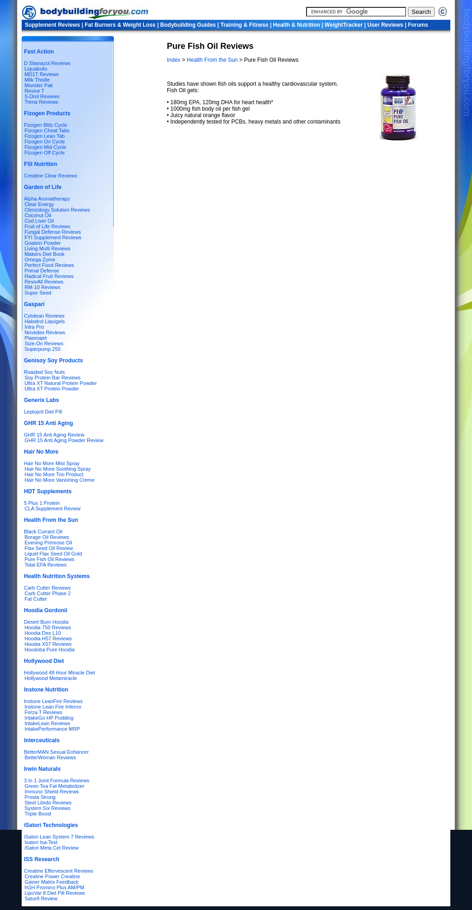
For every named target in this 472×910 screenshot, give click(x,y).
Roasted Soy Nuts (44, 372)
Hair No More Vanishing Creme (59, 480)
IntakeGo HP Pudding (48, 718)
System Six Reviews (47, 808)
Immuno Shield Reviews (51, 791)
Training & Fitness (244, 25)
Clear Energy (39, 204)
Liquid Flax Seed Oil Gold (53, 553)
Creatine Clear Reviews (50, 175)
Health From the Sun (212, 60)
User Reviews (385, 25)
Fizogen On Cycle (44, 141)
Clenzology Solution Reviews (57, 210)
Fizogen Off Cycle (44, 152)
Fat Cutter (35, 599)
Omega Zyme (39, 259)
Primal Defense (41, 270)
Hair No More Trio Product (53, 474)
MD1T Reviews (41, 74)
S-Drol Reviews (41, 96)
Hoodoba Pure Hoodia (49, 649)
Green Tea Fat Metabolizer (54, 786)
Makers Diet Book (44, 254)
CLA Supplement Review (52, 508)
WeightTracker (343, 25)
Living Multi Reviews (47, 248)
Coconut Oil (37, 215)
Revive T (34, 91)
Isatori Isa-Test (41, 842)
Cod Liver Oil (39, 221)
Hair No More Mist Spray (51, 463)
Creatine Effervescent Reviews (58, 871)
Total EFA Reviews (45, 564)
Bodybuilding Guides (188, 25)
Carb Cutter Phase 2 (47, 593)
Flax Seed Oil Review (48, 548)
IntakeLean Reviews (47, 723)
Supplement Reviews (52, 25)
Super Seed (37, 292)
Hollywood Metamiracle (50, 678)
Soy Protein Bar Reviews (52, 377)
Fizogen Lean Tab (44, 136)
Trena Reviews (41, 102)
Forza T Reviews (43, 712)
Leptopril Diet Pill (43, 411)
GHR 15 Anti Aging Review (54, 434)
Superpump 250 (42, 349)
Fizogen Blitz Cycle (45, 125)
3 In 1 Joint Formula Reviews (56, 780)
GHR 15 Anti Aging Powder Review (63, 440)
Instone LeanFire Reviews (53, 701)
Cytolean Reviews (44, 316)
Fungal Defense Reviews (52, 232)
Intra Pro (34, 327)
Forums (418, 25)
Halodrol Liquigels (44, 321)
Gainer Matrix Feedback (51, 882)
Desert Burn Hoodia (46, 622)
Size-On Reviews (43, 343)
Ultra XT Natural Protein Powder (60, 383)
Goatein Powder (42, 243)
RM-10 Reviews (42, 287)
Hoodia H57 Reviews (48, 638)
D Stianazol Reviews (47, 63)
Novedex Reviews (44, 332)
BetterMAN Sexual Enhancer (56, 752)
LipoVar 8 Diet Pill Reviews (54, 893)
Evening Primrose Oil (48, 542)
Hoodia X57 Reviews (47, 644)
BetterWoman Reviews (50, 757)
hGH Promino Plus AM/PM (54, 887)
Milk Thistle (37, 80)
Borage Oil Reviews (46, 537)
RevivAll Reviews (43, 281)
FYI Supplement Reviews (53, 237)
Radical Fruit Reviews (48, 276)
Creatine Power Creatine (52, 876)
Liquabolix (34, 68)
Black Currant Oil (43, 531)
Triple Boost (37, 813)
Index (174, 60)
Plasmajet (35, 338)
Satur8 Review (41, 898)
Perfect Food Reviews (49, 265)
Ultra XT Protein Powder (51, 388)
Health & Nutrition (296, 25)
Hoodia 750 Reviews (47, 627)
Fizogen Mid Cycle (45, 147)
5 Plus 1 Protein (42, 503)
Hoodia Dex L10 (42, 633)
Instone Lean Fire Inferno (52, 706)
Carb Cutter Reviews (47, 588)
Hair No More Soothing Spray (57, 469)
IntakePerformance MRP (52, 729)
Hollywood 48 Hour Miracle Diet (59, 672)
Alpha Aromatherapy (47, 198)
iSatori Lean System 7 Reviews (59, 836)
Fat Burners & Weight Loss (120, 25)
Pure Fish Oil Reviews (49, 559)
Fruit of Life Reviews (47, 226)
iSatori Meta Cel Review (51, 848)
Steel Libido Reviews (47, 802)
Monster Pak (38, 85)
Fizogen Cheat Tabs (47, 130)
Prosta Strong (39, 797)
